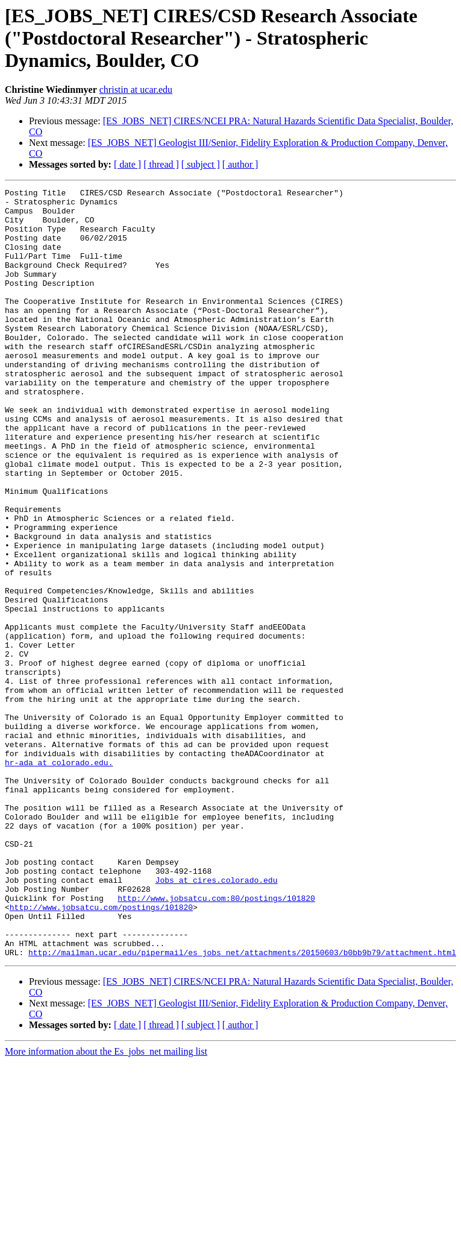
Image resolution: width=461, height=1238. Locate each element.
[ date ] (127, 164)
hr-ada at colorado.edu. (59, 878)
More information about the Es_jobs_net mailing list (106, 1205)
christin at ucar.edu (135, 89)
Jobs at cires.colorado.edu (216, 1019)
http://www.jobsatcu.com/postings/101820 (101, 1051)
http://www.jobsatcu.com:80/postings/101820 (216, 1040)
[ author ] (240, 164)
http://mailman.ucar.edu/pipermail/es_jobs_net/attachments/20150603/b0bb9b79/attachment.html (242, 1106)
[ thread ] (161, 164)
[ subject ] (200, 164)
